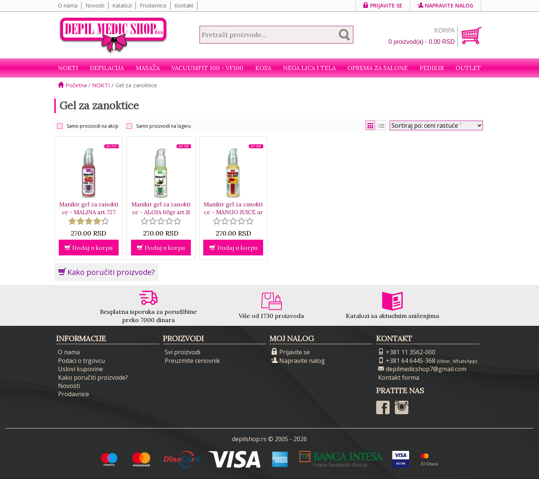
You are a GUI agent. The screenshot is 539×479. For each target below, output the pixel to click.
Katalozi (122, 5)
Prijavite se (382, 5)
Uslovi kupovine (80, 369)
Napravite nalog (445, 5)
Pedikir (432, 68)
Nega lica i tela (309, 68)
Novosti (94, 5)
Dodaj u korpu (88, 247)
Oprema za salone (377, 68)
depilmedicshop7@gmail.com (422, 369)
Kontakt (184, 5)
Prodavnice (153, 5)
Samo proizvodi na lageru (163, 126)
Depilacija (107, 68)
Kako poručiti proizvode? (106, 272)
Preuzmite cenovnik (192, 361)
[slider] (88, 221)
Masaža (148, 68)
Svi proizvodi (182, 352)
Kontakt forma (398, 377)
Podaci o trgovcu (81, 361)
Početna (72, 85)
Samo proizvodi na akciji (92, 126)
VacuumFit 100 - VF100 (207, 68)
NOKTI (68, 68)
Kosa (263, 68)
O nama (67, 5)
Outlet (468, 68)
